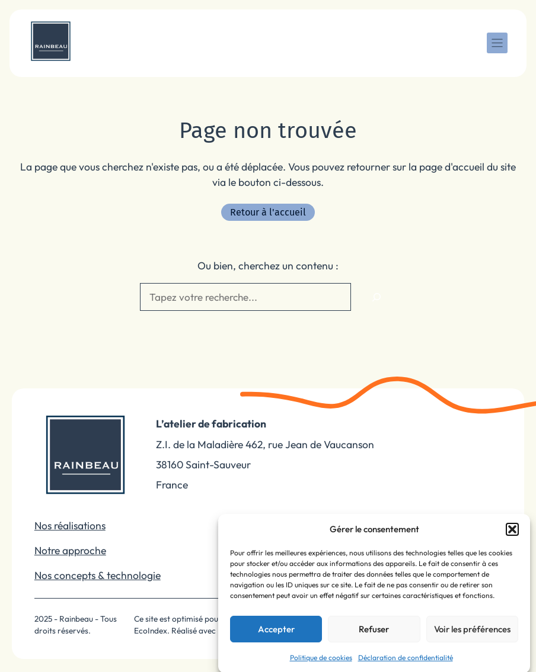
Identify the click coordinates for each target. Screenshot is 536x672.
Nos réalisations (70, 525)
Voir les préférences (472, 635)
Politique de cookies (321, 664)
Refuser (374, 635)
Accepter (276, 635)
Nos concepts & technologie (97, 575)
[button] (512, 536)
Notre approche (70, 550)
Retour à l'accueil (268, 212)
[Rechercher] (376, 297)
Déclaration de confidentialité (405, 664)
